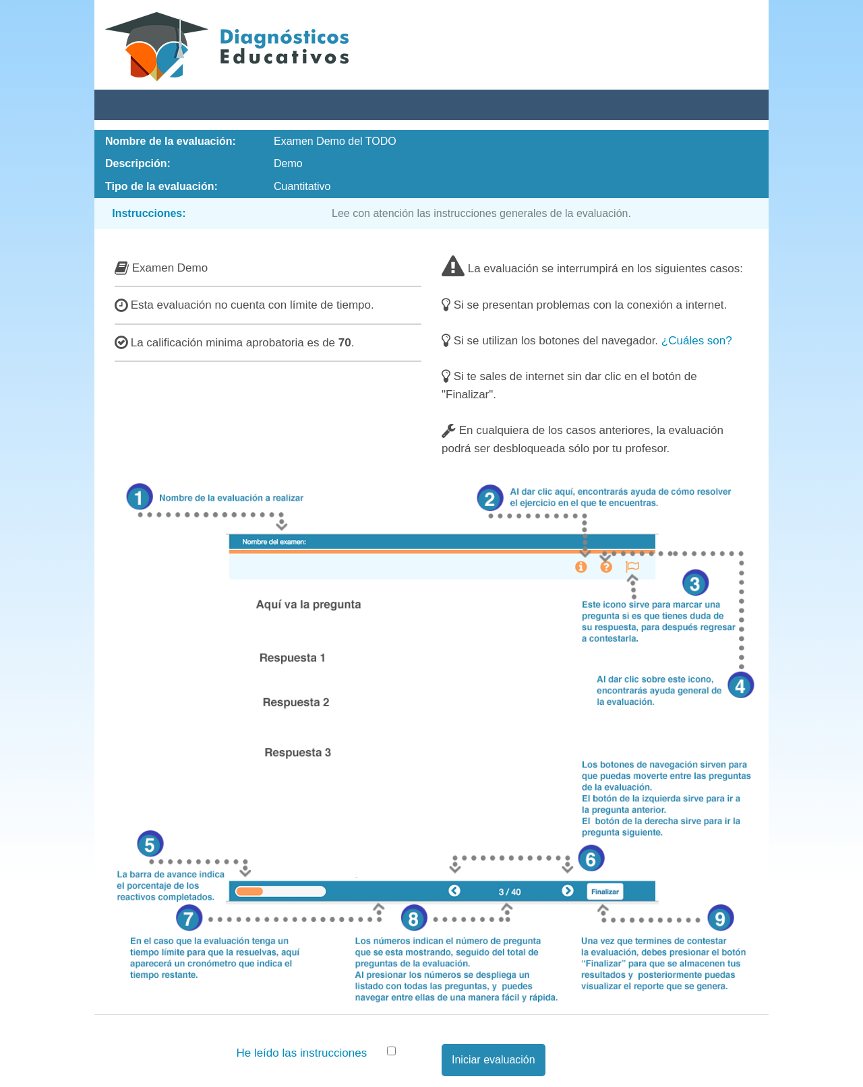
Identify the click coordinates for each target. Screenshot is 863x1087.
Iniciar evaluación (493, 1059)
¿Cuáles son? (696, 340)
